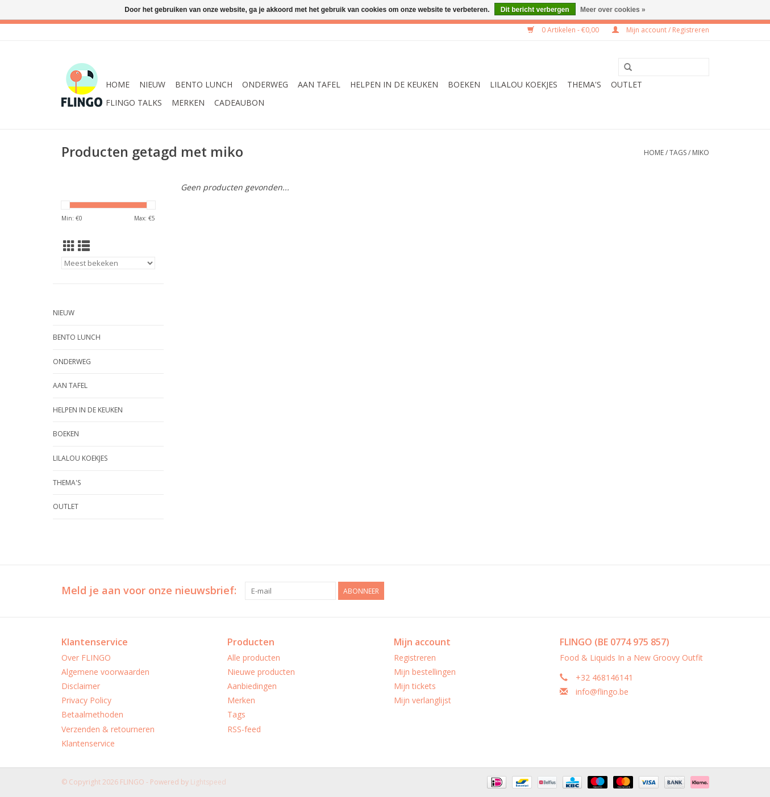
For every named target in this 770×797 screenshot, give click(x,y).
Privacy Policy (86, 700)
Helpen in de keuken (394, 84)
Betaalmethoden (92, 714)
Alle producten (253, 657)
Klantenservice (88, 743)
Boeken (464, 84)
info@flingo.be (602, 691)
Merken (188, 102)
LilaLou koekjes (523, 84)
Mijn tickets (415, 686)
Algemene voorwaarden (105, 671)
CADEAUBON (239, 102)
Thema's (584, 84)
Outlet (626, 84)
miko (700, 152)
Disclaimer (80, 686)
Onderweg (265, 84)
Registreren (415, 657)
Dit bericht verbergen (535, 10)
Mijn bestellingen (425, 671)
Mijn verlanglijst (422, 700)
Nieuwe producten (261, 671)
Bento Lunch (203, 84)
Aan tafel (319, 84)
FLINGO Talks (134, 102)
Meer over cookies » (613, 10)
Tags (677, 152)
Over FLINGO (86, 657)
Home (118, 84)
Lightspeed (208, 782)
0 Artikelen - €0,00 (564, 30)
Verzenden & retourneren (108, 729)
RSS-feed (244, 729)
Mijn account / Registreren (660, 30)
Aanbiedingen (252, 686)
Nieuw (152, 84)
